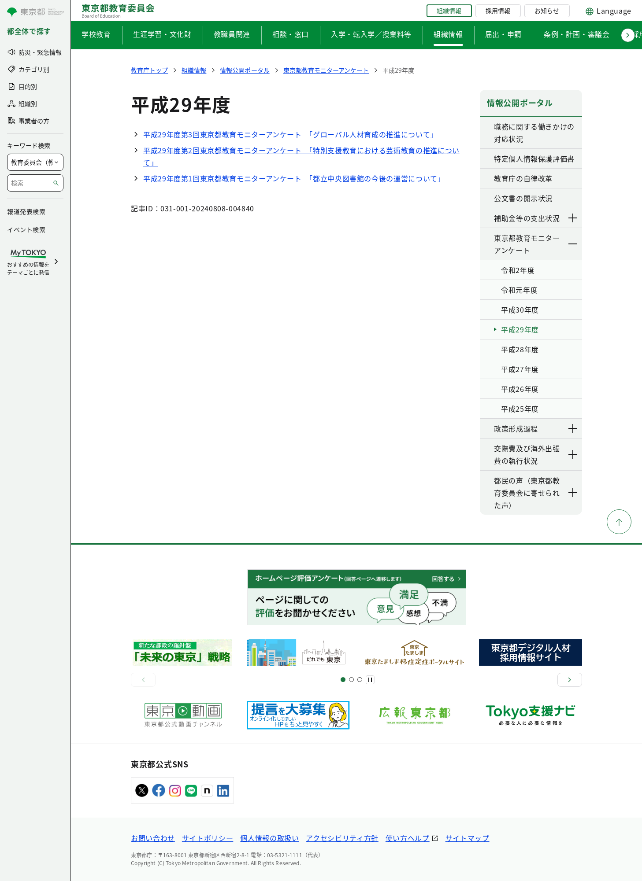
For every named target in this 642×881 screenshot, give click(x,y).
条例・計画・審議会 (577, 34)
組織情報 (449, 10)
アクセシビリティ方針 (342, 838)
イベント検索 (26, 229)
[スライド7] (359, 679)
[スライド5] (351, 679)
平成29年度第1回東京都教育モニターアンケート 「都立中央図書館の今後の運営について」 (294, 178)
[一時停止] (370, 679)
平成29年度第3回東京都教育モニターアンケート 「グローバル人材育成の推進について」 (290, 134)
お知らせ (546, 10)
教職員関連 (232, 34)
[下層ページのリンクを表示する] (573, 218)
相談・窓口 (290, 34)
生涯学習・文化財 (162, 34)
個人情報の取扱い (269, 838)
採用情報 (498, 10)
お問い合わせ (153, 838)
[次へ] (569, 680)
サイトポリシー (207, 838)
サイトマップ (467, 838)
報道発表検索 (26, 211)
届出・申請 (503, 34)
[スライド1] (343, 679)
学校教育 (96, 34)
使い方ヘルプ (408, 838)
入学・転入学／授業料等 (371, 34)
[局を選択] (35, 162)
